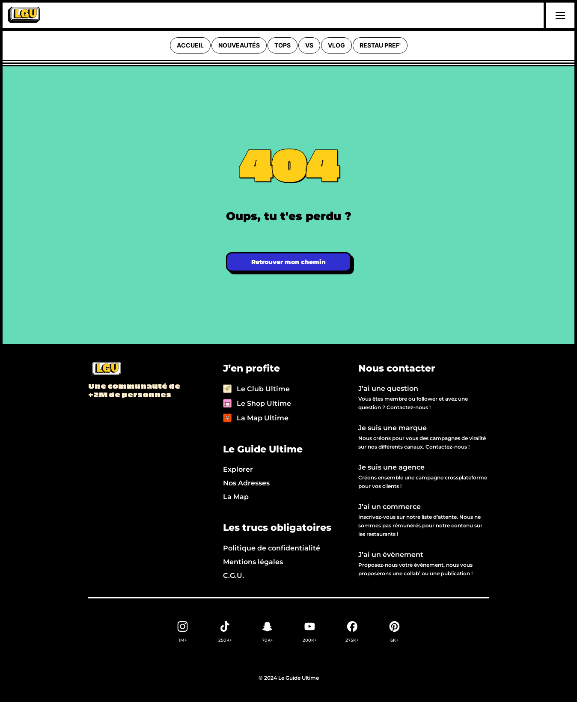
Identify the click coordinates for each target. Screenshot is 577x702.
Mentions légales (253, 562)
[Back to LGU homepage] (105, 369)
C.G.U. (233, 575)
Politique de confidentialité (271, 548)
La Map (236, 497)
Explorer (238, 469)
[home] (24, 15)
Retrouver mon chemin (288, 262)
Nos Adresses (246, 483)
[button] (559, 15)
